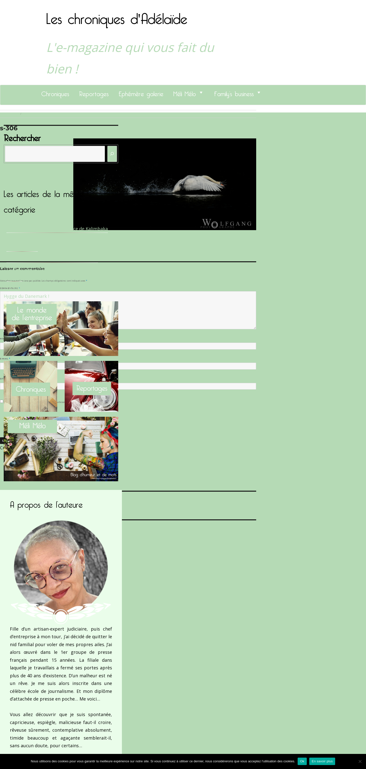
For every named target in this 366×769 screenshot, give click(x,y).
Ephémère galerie (140, 92)
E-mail (5, 358)
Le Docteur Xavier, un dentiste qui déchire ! (52, 259)
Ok (302, 761)
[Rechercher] (112, 154)
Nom (4, 338)
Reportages (94, 92)
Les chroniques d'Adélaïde (117, 15)
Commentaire (10, 288)
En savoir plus (322, 761)
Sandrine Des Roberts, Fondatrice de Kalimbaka (57, 229)
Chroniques (55, 92)
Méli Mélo (184, 92)
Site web (5, 378)
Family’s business (234, 92)
